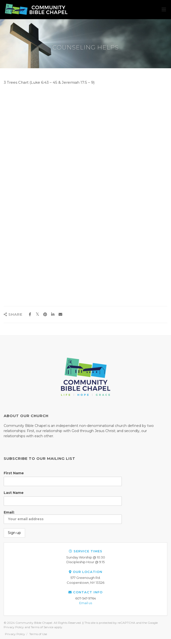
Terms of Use (38, 634)
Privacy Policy (15, 634)
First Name (14, 473)
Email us (85, 603)
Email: (63, 517)
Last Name (14, 492)
